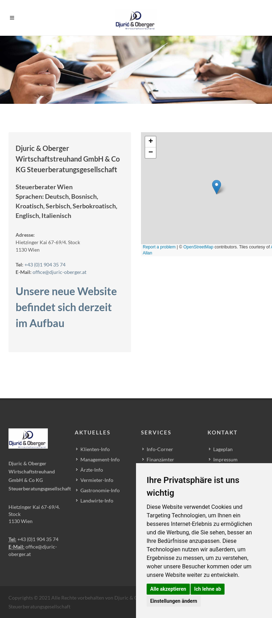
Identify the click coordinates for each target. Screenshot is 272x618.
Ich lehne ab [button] (207, 589)
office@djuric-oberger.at (59, 272)
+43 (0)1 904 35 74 (45, 265)
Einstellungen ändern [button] (173, 601)
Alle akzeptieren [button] (168, 589)
